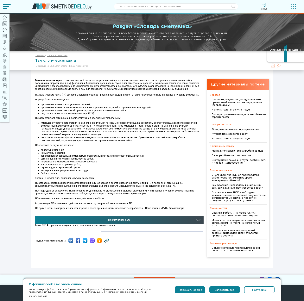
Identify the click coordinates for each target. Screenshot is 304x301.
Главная (40, 55)
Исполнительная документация (231, 109)
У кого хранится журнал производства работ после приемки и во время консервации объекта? (235, 177)
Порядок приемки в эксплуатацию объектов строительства (239, 115)
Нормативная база (119, 219)
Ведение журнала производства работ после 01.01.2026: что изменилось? (236, 249)
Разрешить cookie (190, 289)
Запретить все (224, 289)
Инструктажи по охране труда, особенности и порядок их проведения (239, 161)
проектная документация (64, 225)
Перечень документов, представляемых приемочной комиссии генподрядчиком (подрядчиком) (237, 102)
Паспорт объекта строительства (231, 155)
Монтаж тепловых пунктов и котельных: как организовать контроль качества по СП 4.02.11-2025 (238, 223)
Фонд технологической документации (235, 129)
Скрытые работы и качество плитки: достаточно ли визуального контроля (235, 214)
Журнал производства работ (229, 133)
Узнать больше (38, 295)
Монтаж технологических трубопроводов (237, 150)
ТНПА (45, 225)
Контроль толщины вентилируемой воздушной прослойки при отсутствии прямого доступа (235, 233)
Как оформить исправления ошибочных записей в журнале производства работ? (237, 186)
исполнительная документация (97, 225)
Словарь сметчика (57, 55)
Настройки (259, 289)
